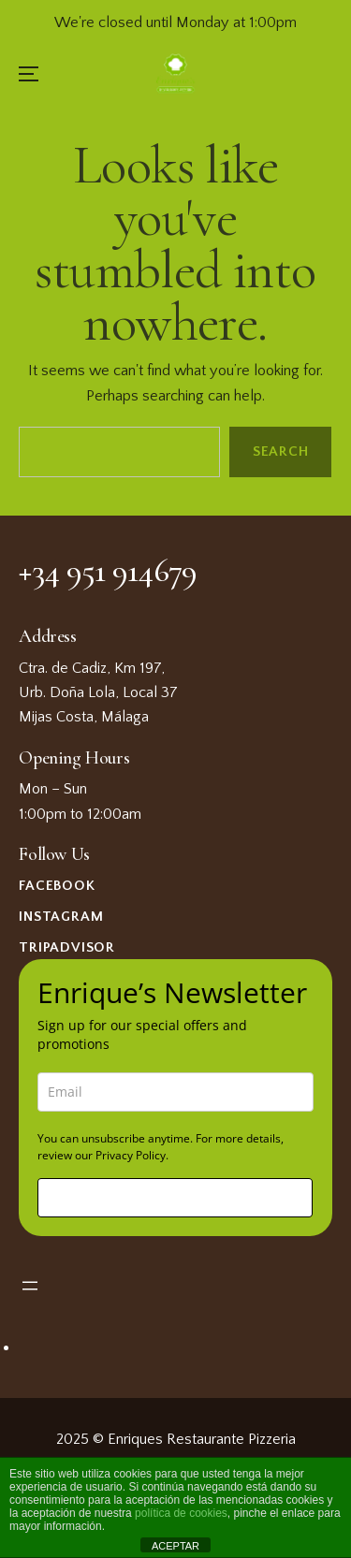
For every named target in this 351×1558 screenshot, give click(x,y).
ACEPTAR (175, 1545)
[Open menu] (30, 1285)
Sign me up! (175, 1197)
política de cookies (181, 1513)
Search (281, 452)
